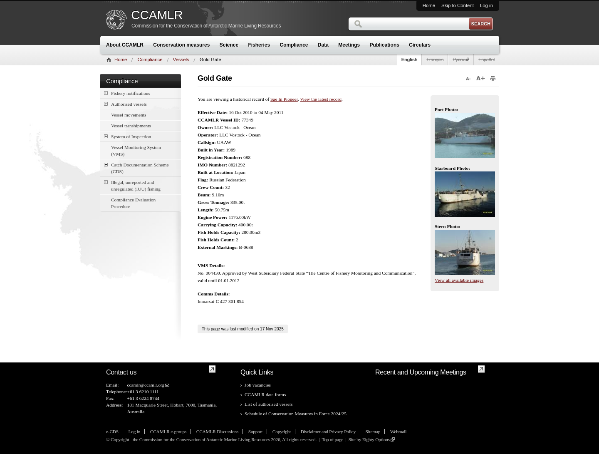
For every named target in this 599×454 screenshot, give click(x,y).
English (409, 59)
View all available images (459, 280)
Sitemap (373, 431)
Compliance (294, 45)
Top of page (332, 439)
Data (323, 45)
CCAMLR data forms (265, 394)
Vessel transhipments (131, 125)
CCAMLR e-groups (168, 431)
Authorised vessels (125, 104)
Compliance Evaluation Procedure (133, 203)
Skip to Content (457, 5)
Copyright (281, 431)
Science (229, 45)
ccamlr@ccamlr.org (145, 384)
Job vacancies (258, 384)
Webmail (398, 431)
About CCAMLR (125, 45)
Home (429, 5)
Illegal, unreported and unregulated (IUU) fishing (132, 185)
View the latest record (321, 99)
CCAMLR (157, 15)
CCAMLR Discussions (217, 431)
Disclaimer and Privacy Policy (328, 431)
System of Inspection (127, 136)
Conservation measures (181, 45)
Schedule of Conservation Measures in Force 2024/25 (296, 413)
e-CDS (112, 431)
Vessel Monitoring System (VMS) (136, 150)
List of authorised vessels (268, 404)
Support (255, 431)
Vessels (181, 59)
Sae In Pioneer (284, 99)
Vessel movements (128, 114)
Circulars (420, 45)
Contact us (121, 372)
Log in (486, 5)
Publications (384, 45)
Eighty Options (376, 439)
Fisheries (259, 45)
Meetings (349, 45)
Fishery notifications (127, 93)
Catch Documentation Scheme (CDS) (136, 167)
